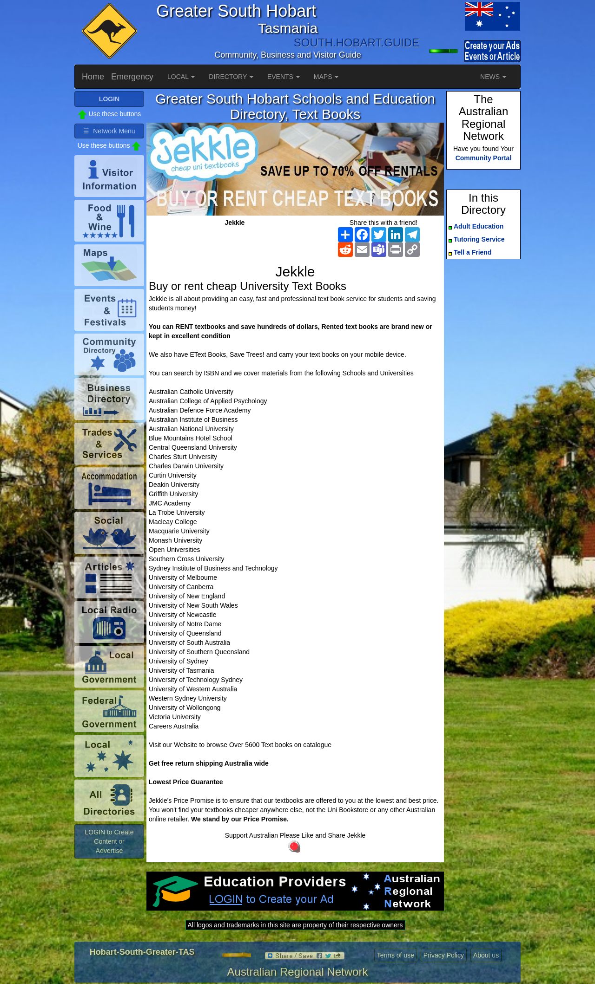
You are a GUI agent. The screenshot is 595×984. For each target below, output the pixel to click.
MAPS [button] (326, 76)
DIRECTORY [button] (231, 76)
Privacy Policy (443, 955)
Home (93, 76)
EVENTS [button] (283, 76)
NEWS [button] (493, 76)
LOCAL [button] (181, 76)
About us (486, 955)
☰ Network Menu (109, 131)
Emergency (132, 76)
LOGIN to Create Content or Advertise (109, 841)
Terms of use (395, 955)
